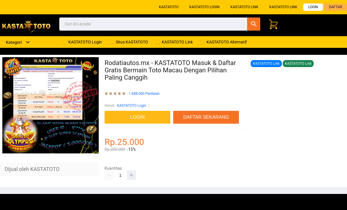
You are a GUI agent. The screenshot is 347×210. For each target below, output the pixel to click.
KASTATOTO (168, 7)
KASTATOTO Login (204, 7)
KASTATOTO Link (244, 7)
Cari (253, 24)
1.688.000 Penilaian (144, 94)
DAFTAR (335, 7)
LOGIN (313, 7)
